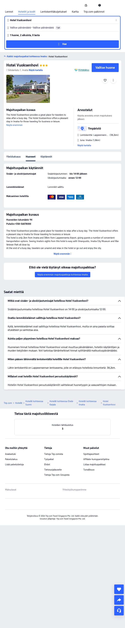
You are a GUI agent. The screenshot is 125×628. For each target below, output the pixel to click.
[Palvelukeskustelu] (119, 610)
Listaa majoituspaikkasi (94, 464)
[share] (119, 600)
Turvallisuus (88, 469)
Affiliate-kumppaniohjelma (96, 459)
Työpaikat (49, 459)
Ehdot (47, 464)
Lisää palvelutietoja (14, 464)
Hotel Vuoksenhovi (22, 65)
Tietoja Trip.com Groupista (56, 475)
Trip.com (8, 403)
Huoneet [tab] (31, 156)
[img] (28, 89)
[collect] (119, 589)
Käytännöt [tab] (46, 156)
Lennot (9, 11)
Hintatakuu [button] (83, 70)
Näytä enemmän (14, 125)
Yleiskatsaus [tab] (13, 156)
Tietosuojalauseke (53, 469)
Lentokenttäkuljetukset (53, 11)
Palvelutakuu (11, 459)
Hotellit (18, 403)
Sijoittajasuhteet (91, 454)
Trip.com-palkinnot (94, 11)
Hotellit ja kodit (26, 11)
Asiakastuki (10, 454)
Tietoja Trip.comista (53, 454)
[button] (93, 5)
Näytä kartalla (84, 145)
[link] (86, 5)
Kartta (75, 11)
